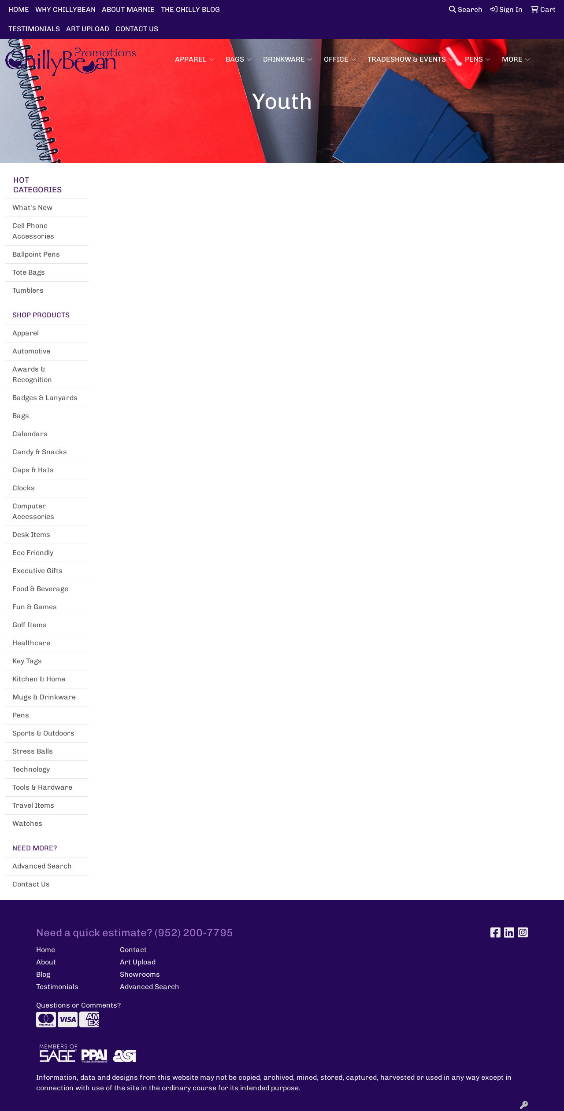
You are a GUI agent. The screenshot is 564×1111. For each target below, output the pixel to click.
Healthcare (31, 643)
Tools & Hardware (42, 787)
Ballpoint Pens (36, 254)
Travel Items (33, 805)
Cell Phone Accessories (33, 230)
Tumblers (28, 290)
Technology (31, 769)
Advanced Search (42, 866)
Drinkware (287, 59)
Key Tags (27, 661)
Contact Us (31, 884)
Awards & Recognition (32, 374)
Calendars (30, 434)
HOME (18, 9)
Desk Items (31, 534)
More (516, 59)
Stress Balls (32, 751)
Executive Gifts (37, 571)
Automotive (31, 351)
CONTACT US (136, 29)
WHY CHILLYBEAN (65, 9)
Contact (133, 949)
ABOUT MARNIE (128, 9)
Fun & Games (34, 607)
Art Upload (138, 962)
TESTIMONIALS (34, 29)
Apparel (194, 59)
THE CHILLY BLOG (190, 9)
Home (45, 949)
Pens (477, 59)
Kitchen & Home (38, 679)
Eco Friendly (32, 552)
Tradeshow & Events (410, 59)
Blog (43, 974)
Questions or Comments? (78, 1005)
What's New (32, 207)
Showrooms (140, 974)
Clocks (23, 488)
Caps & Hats (33, 470)
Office (340, 59)
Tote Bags (28, 272)
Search (465, 9)
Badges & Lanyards (45, 398)
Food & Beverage (40, 589)
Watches (27, 823)
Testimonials (57, 986)
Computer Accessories (33, 511)
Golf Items (29, 625)
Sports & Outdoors (43, 733)
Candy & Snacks (39, 452)
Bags (239, 59)
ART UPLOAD (87, 29)
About (46, 962)
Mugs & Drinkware (44, 697)
